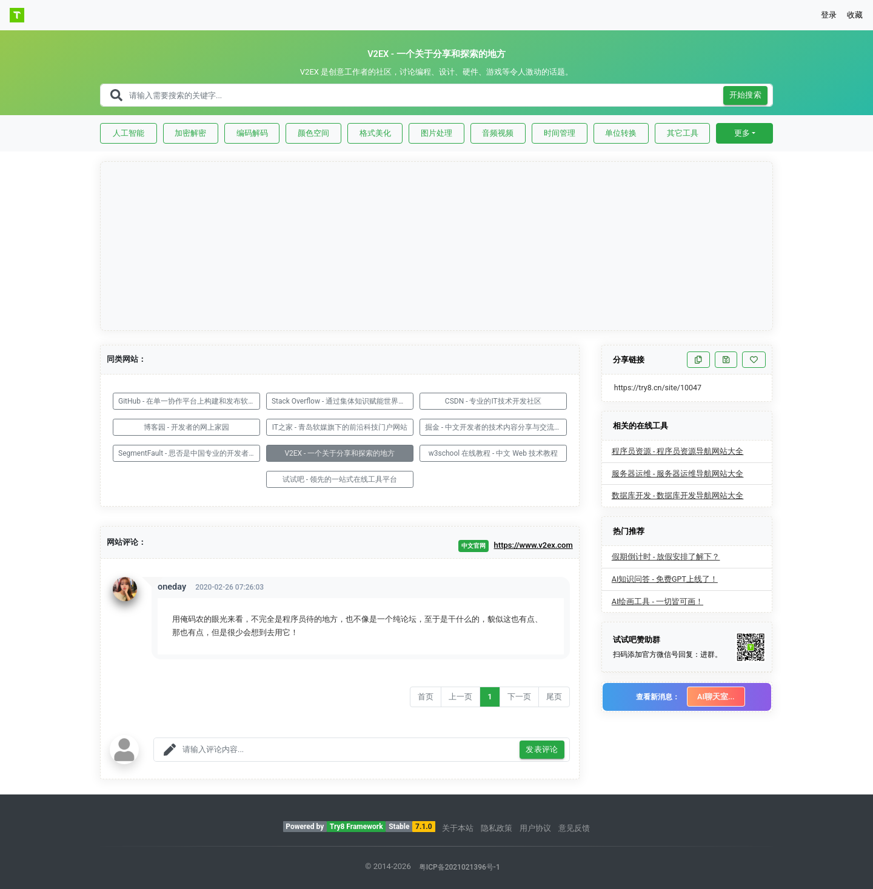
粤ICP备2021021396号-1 (459, 867)
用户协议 (535, 828)
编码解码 (252, 133)
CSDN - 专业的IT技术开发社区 (493, 401)
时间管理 (559, 133)
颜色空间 (313, 133)
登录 (829, 14)
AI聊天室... (716, 696)
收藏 (855, 14)
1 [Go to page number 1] (489, 696)
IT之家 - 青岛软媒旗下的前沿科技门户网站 (340, 427)
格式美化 (375, 133)
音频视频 (497, 133)
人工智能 (128, 133)
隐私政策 (496, 828)
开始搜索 (745, 95)
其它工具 (682, 133)
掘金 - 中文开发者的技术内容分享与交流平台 (496, 427)
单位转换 (621, 133)
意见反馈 (574, 828)
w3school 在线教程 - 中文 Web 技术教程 (493, 453)
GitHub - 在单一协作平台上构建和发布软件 (186, 401)
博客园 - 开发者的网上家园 (186, 427)
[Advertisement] (437, 246)
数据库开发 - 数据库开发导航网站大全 (678, 495)
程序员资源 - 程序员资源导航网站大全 (678, 451)
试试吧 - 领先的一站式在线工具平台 (340, 479)
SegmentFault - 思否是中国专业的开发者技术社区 (189, 453)
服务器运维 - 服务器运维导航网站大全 (678, 473)
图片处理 (436, 133)
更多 (742, 133)
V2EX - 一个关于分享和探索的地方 (339, 453)
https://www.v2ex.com (533, 545)
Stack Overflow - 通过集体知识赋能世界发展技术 (342, 401)
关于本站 (457, 828)
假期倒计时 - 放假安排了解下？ (666, 556)
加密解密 (190, 133)
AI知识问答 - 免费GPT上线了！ (665, 579)
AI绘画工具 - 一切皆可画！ (657, 601)
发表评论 (542, 750)
